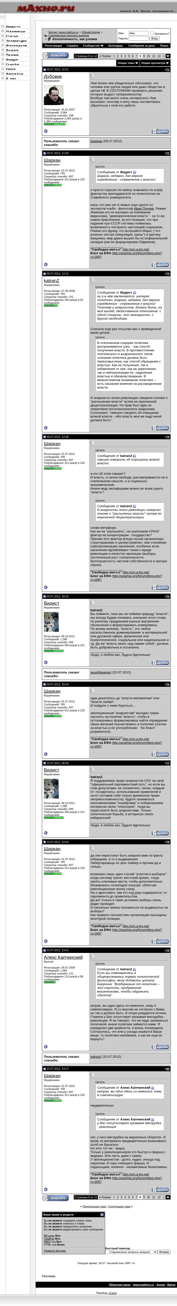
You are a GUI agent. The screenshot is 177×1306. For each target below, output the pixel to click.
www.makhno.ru (143, 1284)
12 (159, 56)
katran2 (51, 280)
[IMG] (47, 1241)
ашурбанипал (100, 672)
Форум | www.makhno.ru (64, 32)
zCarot (113, 1292)
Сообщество (93, 45)
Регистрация (53, 45)
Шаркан (96, 141)
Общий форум (91, 32)
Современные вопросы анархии (69, 35)
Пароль (123, 38)
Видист (51, 603)
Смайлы (49, 1238)
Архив (160, 1284)
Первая (105, 56)
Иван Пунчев (144, 208)
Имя (121, 33)
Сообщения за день (141, 45)
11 (153, 56)
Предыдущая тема (94, 1206)
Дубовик (53, 76)
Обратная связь (120, 1284)
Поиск (164, 45)
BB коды (49, 1235)
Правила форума (55, 1250)
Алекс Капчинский (63, 957)
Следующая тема (119, 1206)
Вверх (171, 1284)
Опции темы (126, 62)
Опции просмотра (153, 62)
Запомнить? (160, 33)
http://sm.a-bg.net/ (135, 249)
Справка (72, 45)
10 (148, 56)
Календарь (115, 45)
